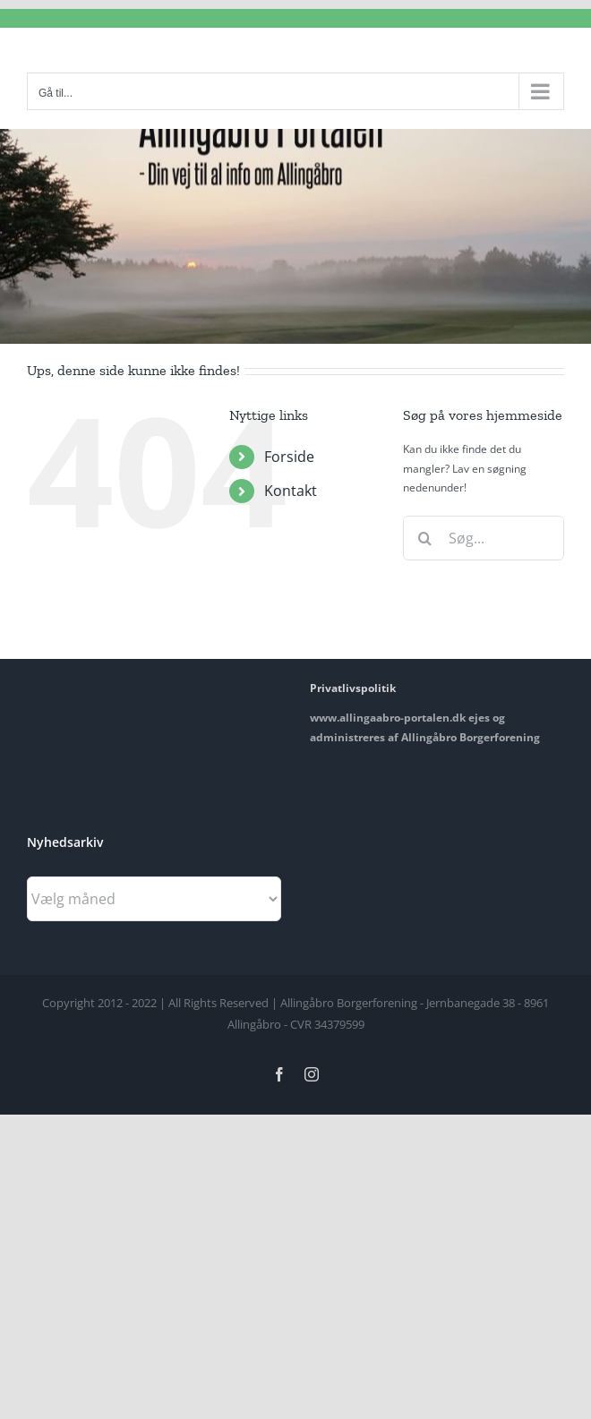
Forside (289, 456)
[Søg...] (483, 538)
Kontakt (290, 490)
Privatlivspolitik (353, 688)
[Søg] (425, 538)
